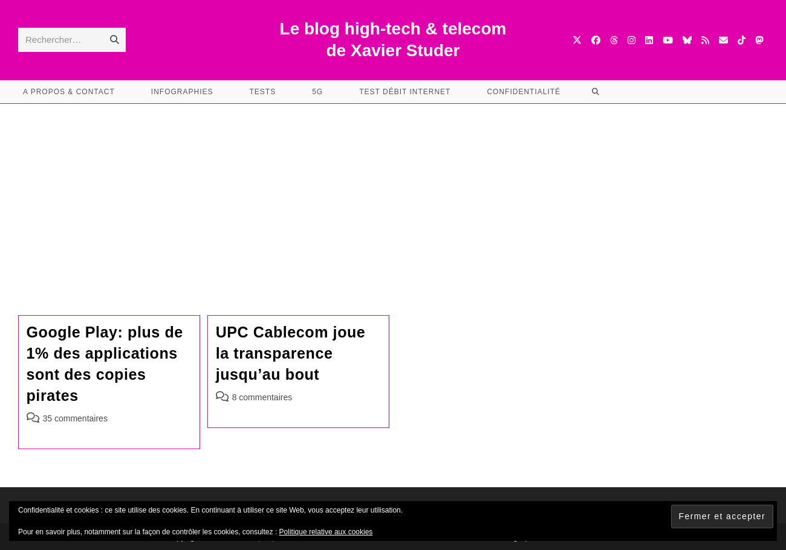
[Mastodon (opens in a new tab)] (759, 40)
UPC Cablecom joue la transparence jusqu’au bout (291, 353)
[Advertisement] (393, 194)
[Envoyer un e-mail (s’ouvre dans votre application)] (723, 40)
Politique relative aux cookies (326, 532)
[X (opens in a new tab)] (577, 40)
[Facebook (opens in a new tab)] (595, 40)
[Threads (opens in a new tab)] (614, 40)
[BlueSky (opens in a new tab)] (687, 40)
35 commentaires (75, 418)
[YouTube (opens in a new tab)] (668, 40)
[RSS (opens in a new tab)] (705, 40)
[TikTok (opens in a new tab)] (741, 40)
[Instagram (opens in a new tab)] (631, 40)
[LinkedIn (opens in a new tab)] (649, 40)
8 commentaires (262, 397)
